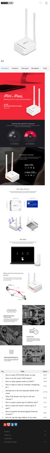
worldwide (8, 438)
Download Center (10, 442)
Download (35, 68)
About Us (7, 435)
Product (7, 432)
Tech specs (25, 68)
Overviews (5, 68)
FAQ (45, 68)
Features (15, 68)
